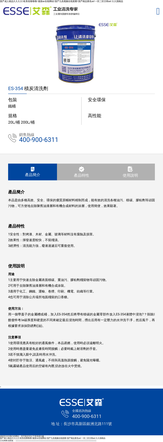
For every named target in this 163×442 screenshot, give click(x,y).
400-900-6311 (38, 140)
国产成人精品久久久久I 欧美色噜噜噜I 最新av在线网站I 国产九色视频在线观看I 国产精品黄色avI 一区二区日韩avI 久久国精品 (61, 1)
